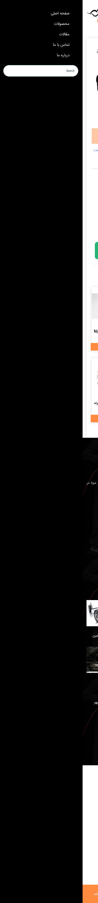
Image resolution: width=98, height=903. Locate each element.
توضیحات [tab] (79, 165)
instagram (60, 503)
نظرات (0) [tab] (64, 165)
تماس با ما (86, 555)
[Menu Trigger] (86, 11)
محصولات (87, 564)
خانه (91, 536)
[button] (16, 50)
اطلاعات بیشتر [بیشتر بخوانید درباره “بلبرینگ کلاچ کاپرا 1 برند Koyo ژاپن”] (27, 418)
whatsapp (87, 503)
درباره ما (88, 545)
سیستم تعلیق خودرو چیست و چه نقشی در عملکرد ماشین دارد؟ (52, 638)
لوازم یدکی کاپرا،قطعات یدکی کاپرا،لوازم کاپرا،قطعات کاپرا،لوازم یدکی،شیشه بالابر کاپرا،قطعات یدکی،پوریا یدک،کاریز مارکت (50, 152)
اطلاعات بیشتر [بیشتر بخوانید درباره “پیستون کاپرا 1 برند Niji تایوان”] (27, 347)
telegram (73, 503)
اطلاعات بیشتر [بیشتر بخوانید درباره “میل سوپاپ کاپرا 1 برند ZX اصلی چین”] (69, 347)
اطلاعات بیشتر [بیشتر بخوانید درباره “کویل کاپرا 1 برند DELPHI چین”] (69, 418)
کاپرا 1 (79, 150)
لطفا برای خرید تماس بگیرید (44, 250)
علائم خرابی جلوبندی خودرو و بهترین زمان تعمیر (59, 594)
